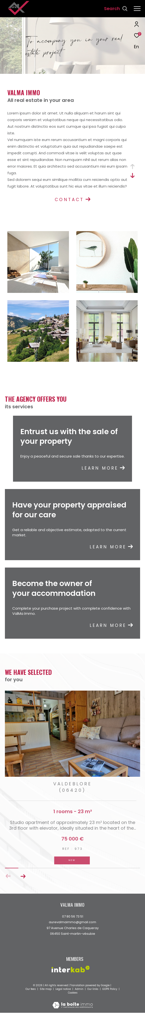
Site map (46, 1000)
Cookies (73, 1004)
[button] (23, 887)
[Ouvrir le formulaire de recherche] (116, 8)
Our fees (31, 1000)
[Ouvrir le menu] (137, 8)
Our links (93, 1000)
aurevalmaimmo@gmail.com (72, 933)
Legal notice (63, 1000)
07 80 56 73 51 (72, 928)
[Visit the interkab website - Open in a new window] (71, 980)
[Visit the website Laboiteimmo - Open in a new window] (73, 1013)
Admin (79, 1000)
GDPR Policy (109, 1000)
